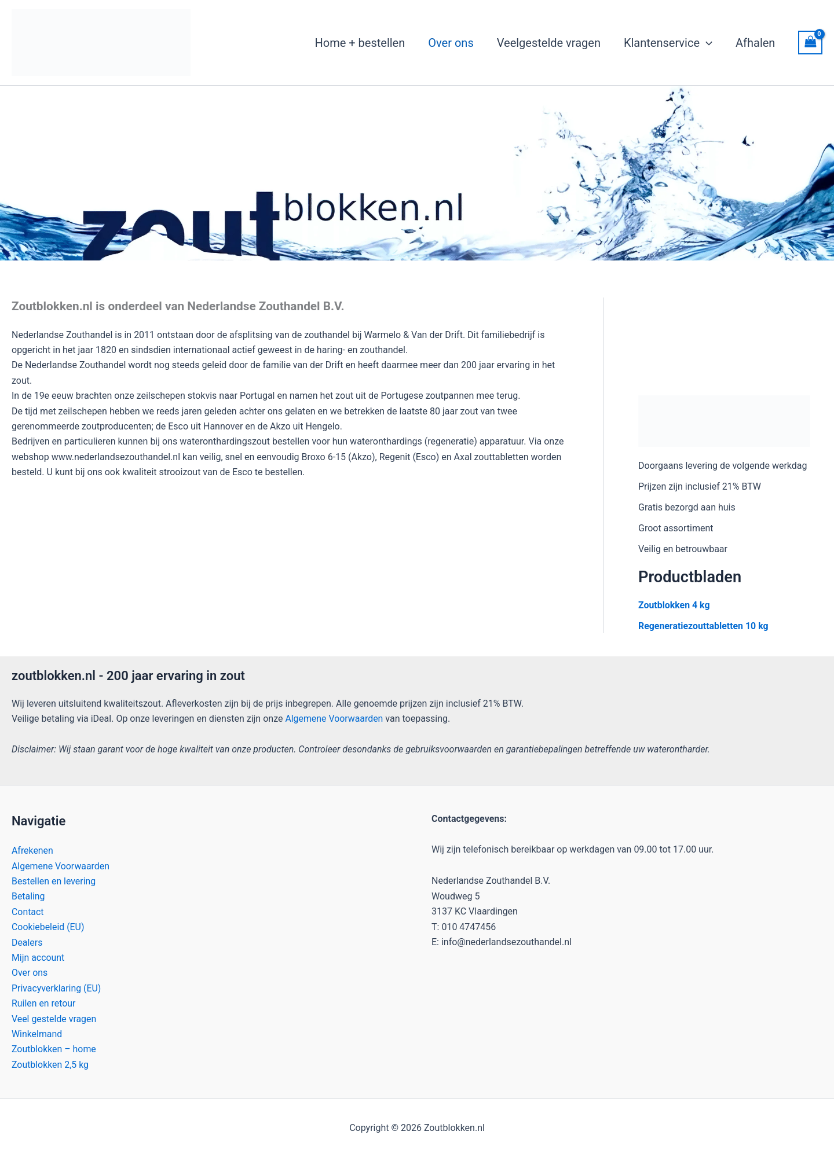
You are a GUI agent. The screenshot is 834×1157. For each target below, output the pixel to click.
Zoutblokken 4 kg (674, 605)
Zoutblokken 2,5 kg (50, 1064)
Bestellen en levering (54, 881)
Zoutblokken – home (54, 1049)
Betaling (28, 896)
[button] (706, 43)
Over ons (30, 972)
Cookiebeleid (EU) (48, 926)
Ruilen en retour (44, 1003)
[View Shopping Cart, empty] (810, 42)
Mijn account (38, 957)
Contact (28, 911)
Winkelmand (37, 1034)
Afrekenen (32, 850)
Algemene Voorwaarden (334, 718)
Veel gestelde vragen (54, 1018)
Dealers (27, 941)
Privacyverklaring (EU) (57, 988)
